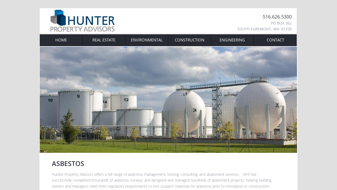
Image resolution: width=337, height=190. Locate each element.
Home (61, 39)
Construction (189, 39)
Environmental (147, 39)
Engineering (232, 39)
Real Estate (103, 39)
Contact (275, 39)
